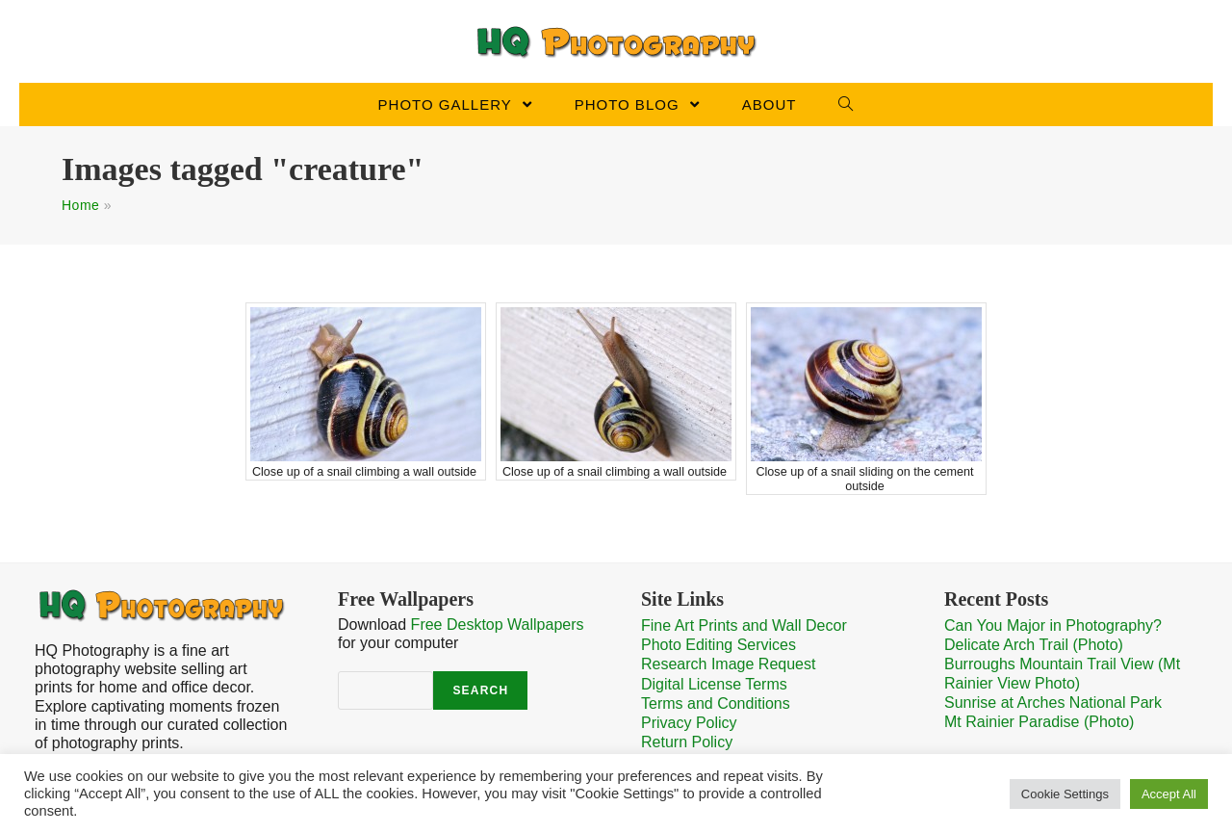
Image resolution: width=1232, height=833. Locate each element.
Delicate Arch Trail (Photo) (1033, 645)
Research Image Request (728, 664)
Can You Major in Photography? (1053, 625)
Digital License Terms (714, 684)
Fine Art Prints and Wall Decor (744, 625)
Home (80, 205)
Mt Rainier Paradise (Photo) (1039, 722)
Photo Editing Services (718, 645)
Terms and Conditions (715, 703)
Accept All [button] (1169, 794)
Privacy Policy (689, 723)
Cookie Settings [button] (1065, 794)
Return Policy (686, 742)
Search (480, 690)
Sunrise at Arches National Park (1053, 702)
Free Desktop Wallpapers (497, 624)
